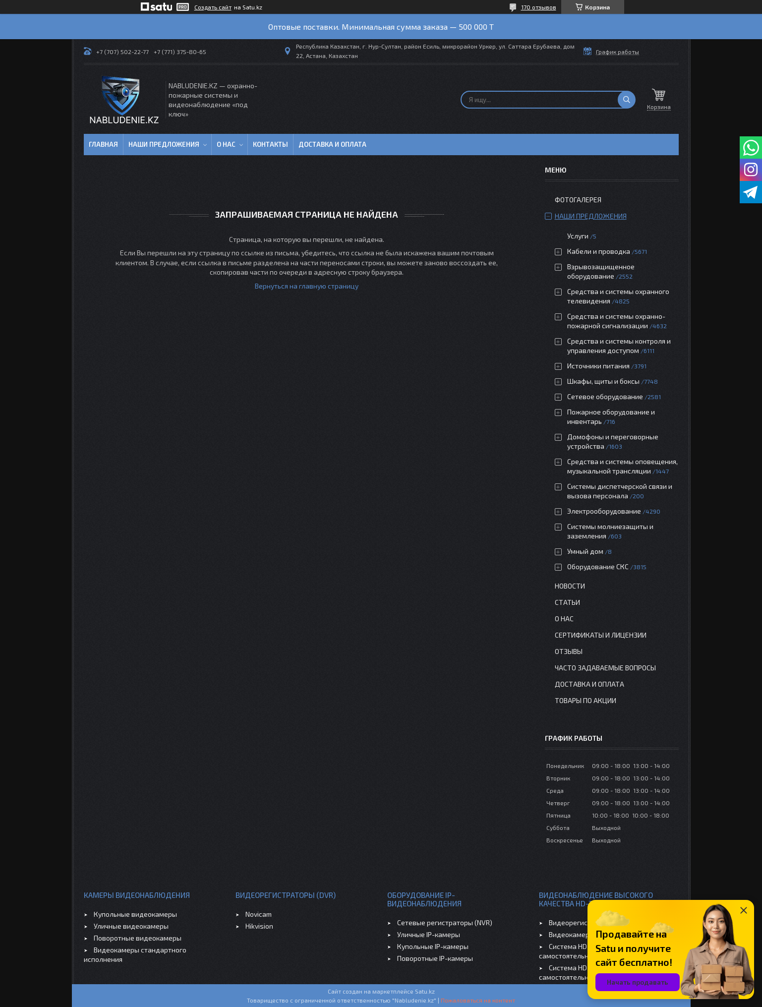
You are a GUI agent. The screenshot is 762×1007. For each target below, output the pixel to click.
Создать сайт (213, 6)
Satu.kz (425, 991)
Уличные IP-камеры (428, 934)
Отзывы (569, 651)
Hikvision (259, 926)
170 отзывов (538, 6)
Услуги (577, 236)
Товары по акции (585, 700)
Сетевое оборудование (605, 396)
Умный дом (585, 551)
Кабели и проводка (598, 251)
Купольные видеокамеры (135, 914)
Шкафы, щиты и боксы (603, 381)
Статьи (567, 602)
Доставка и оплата (332, 144)
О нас (226, 144)
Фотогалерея (578, 199)
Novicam (258, 914)
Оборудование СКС (598, 566)
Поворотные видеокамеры (137, 938)
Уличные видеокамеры (131, 926)
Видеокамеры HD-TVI (583, 934)
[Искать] (627, 100)
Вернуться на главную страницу (306, 286)
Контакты (270, 144)
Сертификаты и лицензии (600, 635)
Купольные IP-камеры (433, 946)
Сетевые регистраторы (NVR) (444, 922)
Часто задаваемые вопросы (605, 667)
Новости (570, 586)
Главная (103, 144)
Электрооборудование (604, 511)
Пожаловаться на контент (478, 1000)
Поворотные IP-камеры (435, 958)
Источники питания (598, 365)
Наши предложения (163, 144)
